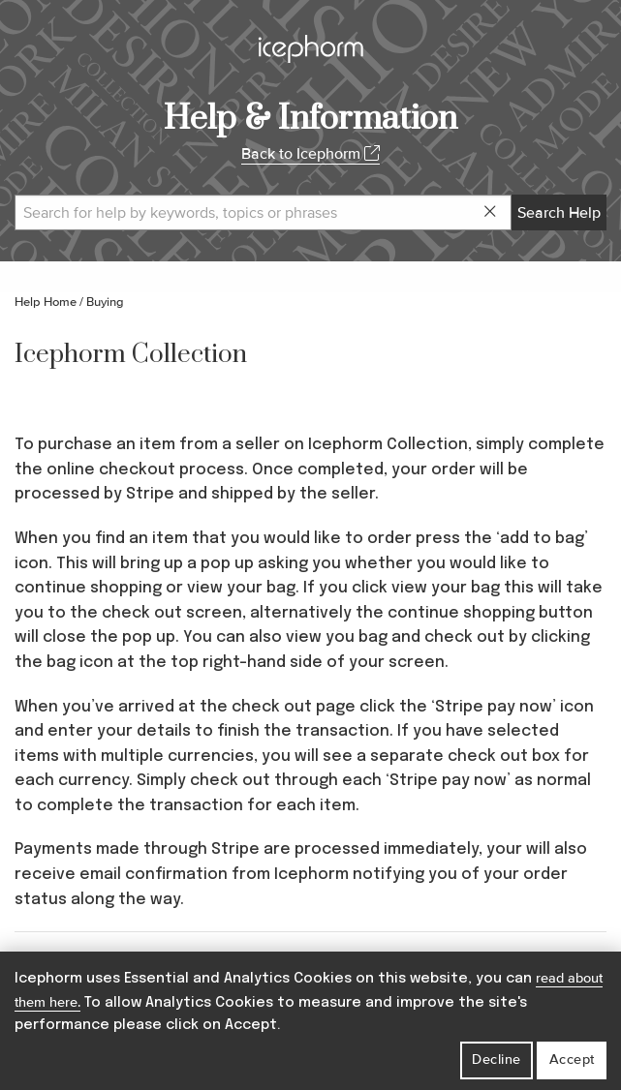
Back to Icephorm (310, 154)
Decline (496, 1059)
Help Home (46, 302)
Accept (572, 1059)
